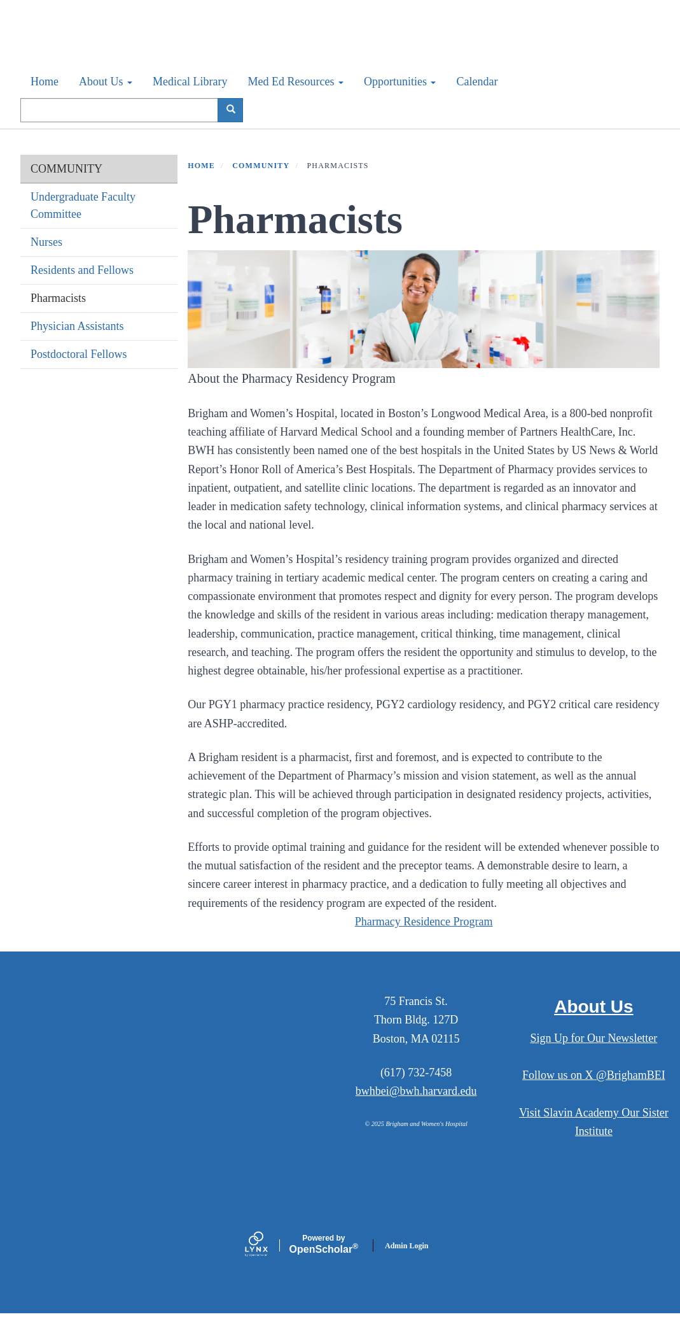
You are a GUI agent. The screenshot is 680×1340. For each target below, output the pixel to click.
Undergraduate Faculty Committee (83, 231)
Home (45, 107)
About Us (105, 107)
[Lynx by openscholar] (267, 1271)
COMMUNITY (66, 195)
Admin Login (406, 1271)
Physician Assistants (77, 352)
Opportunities (400, 107)
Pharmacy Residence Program (424, 947)
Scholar (323, 1270)
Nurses (46, 268)
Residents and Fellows (82, 296)
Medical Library (190, 107)
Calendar (476, 107)
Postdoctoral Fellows (79, 380)
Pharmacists (58, 324)
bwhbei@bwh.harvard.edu (416, 1117)
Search (235, 136)
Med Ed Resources (295, 107)
